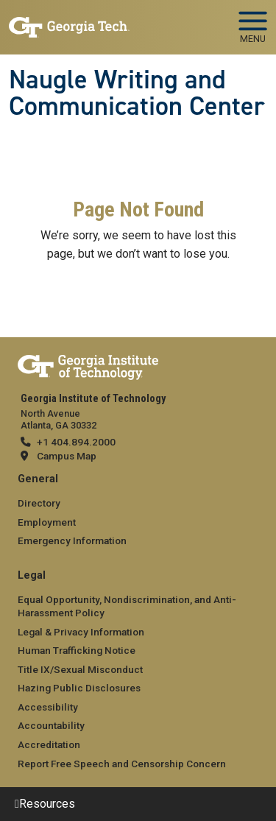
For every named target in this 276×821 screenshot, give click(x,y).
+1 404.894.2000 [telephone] (76, 442)
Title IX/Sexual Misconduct (80, 669)
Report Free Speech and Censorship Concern (122, 763)
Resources (47, 804)
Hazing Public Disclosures (79, 688)
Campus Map (66, 456)
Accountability (51, 725)
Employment (47, 522)
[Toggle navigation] (252, 22)
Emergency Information (72, 540)
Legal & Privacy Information (81, 632)
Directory (39, 503)
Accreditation (49, 744)
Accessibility (48, 707)
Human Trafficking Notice (76, 650)
